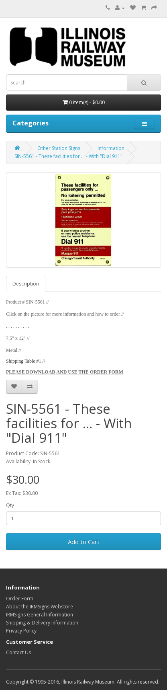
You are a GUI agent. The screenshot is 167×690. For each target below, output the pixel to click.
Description (25, 283)
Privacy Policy (21, 630)
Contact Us (18, 652)
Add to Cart (84, 542)
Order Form (19, 598)
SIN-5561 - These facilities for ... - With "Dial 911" (68, 156)
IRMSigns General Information (39, 614)
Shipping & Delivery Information (42, 622)
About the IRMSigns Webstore (39, 606)
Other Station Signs (58, 148)
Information (111, 148)
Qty (10, 505)
